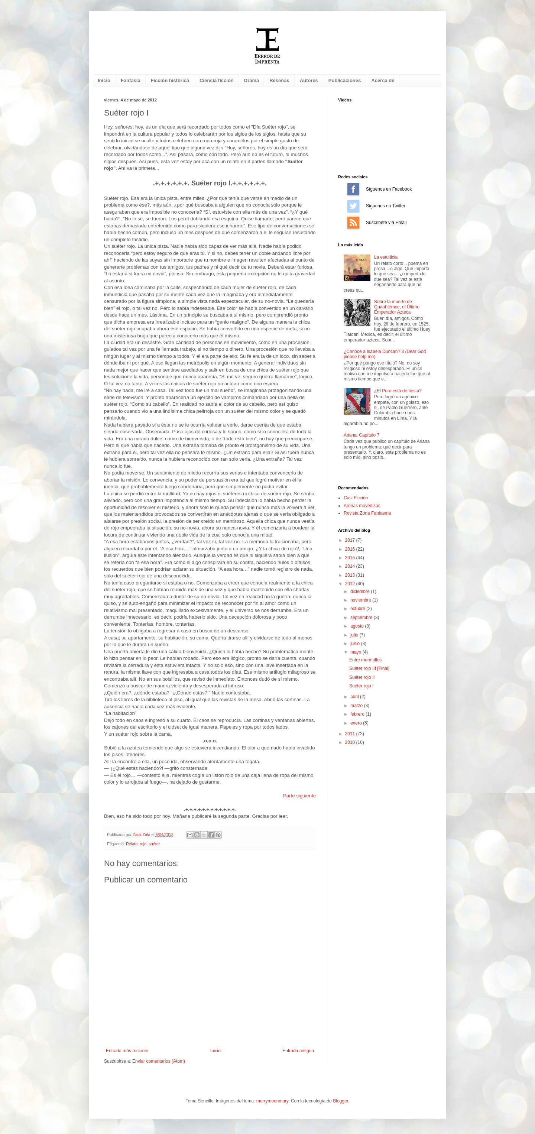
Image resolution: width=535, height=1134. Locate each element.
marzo (357, 705)
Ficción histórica (170, 80)
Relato (131, 844)
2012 (350, 583)
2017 (350, 540)
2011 (350, 733)
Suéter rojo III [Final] (369, 668)
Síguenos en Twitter (353, 206)
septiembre (362, 617)
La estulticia (386, 257)
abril (355, 696)
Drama (251, 80)
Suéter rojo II (362, 677)
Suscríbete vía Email (353, 223)
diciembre (360, 591)
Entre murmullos (365, 659)
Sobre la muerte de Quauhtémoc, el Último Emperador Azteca (396, 307)
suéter (154, 844)
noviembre (361, 600)
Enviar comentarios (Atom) (158, 1061)
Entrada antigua (298, 1050)
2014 (350, 566)
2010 (350, 742)
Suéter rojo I (361, 685)
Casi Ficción (356, 497)
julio (355, 635)
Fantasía (130, 80)
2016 (350, 549)
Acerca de (382, 80)
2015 (350, 557)
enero (356, 723)
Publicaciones (344, 80)
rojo (143, 844)
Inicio (104, 80)
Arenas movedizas (362, 505)
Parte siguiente (299, 795)
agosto (357, 626)
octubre (358, 608)
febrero (358, 714)
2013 (350, 575)
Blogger (340, 1101)
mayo (356, 652)
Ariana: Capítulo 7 (361, 435)
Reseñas (279, 80)
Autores (309, 80)
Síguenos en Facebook (353, 189)
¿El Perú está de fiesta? (398, 390)
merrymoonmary (272, 1101)
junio (355, 643)
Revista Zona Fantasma (367, 513)
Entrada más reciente (127, 1050)
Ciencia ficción (217, 80)
